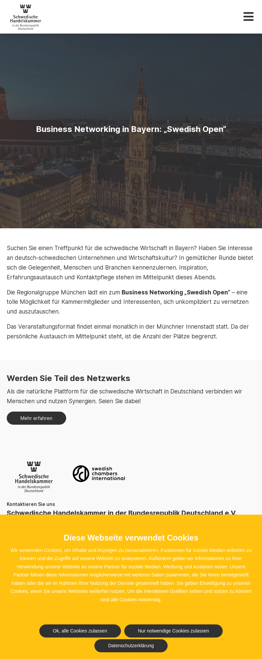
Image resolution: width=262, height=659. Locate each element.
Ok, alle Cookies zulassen (80, 630)
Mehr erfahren (36, 418)
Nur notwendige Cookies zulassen (173, 630)
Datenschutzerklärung (131, 645)
